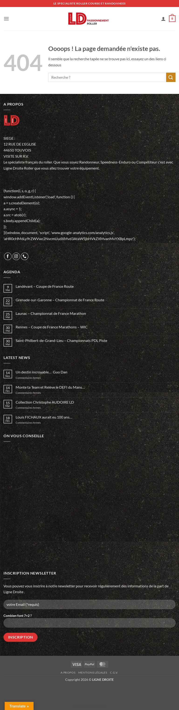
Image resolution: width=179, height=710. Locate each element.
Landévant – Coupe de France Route (45, 286)
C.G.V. (114, 672)
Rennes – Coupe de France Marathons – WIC (52, 327)
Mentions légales (92, 672)
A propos (68, 672)
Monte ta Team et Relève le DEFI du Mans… (50, 387)
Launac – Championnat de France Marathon (51, 313)
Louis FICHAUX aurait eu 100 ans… (44, 417)
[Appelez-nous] (24, 256)
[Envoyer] (171, 77)
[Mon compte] (163, 19)
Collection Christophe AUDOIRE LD (45, 402)
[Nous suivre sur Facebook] (8, 256)
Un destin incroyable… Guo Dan (41, 372)
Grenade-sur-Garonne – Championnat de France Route (60, 300)
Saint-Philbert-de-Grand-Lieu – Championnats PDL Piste (61, 340)
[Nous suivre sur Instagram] (16, 256)
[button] (6, 18)
